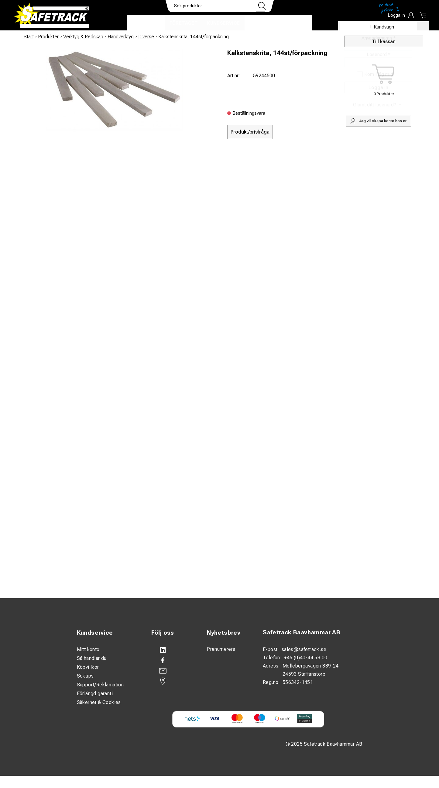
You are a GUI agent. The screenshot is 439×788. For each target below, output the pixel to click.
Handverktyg (121, 37)
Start (29, 37)
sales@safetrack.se (304, 649)
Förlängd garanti (95, 693)
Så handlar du (92, 658)
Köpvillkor (88, 667)
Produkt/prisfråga (250, 132)
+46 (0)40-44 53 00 (305, 658)
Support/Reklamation (100, 685)
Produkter (146, 23)
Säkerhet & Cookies (99, 702)
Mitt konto (88, 649)
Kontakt (260, 23)
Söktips (85, 676)
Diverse (146, 37)
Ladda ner (294, 23)
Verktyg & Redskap (83, 37)
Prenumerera (221, 649)
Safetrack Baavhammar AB (301, 632)
